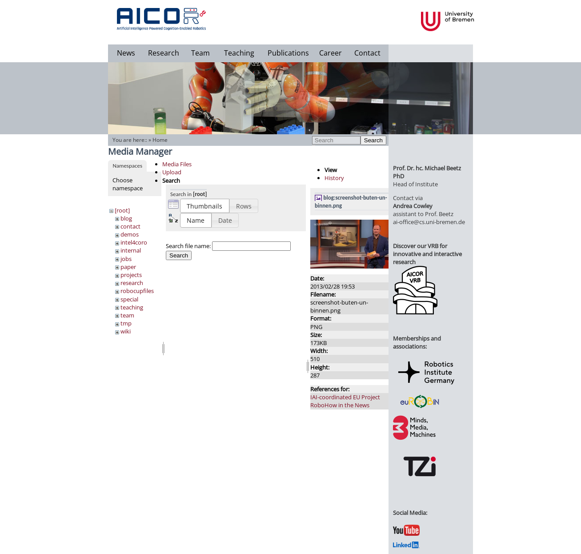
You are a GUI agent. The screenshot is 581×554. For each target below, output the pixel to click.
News (126, 53)
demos (129, 234)
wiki (125, 331)
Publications (288, 53)
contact (130, 226)
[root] (122, 210)
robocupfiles (137, 291)
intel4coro (133, 242)
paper (128, 267)
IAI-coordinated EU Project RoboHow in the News (345, 401)
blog (126, 218)
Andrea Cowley (413, 206)
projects (131, 275)
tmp (126, 323)
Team (200, 53)
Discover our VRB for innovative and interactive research (427, 254)
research (131, 283)
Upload (171, 172)
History (334, 178)
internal (130, 250)
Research (163, 53)
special (129, 299)
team (127, 315)
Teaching (239, 53)
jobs (126, 259)
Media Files (177, 164)
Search (373, 140)
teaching (131, 307)
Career (330, 53)
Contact (367, 53)
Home (160, 140)
